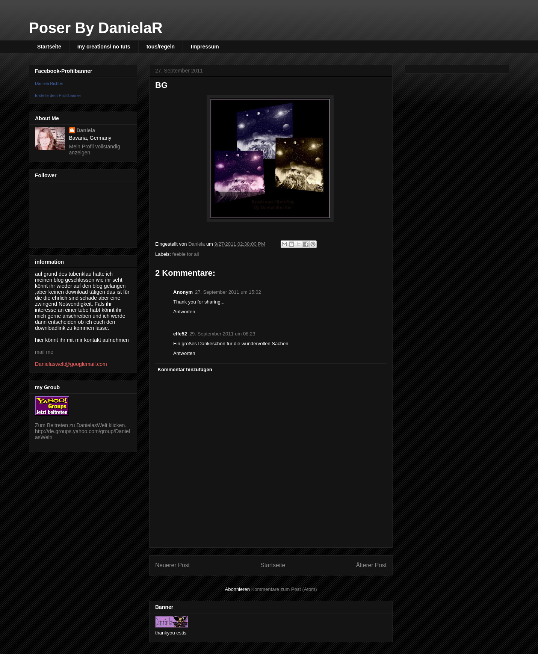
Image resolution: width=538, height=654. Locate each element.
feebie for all (185, 254)
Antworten (184, 311)
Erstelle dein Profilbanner (58, 95)
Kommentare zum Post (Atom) (284, 589)
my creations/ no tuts (103, 47)
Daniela (86, 130)
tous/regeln (161, 47)
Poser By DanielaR (96, 28)
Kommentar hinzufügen (185, 369)
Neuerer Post (172, 565)
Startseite (49, 47)
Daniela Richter (49, 83)
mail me (44, 352)
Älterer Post (371, 565)
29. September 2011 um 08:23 (222, 334)
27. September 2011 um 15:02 (228, 292)
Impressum (205, 47)
